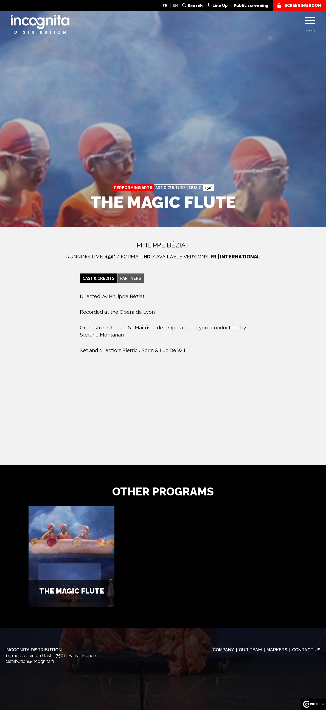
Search (195, 6)
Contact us (306, 649)
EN (175, 5)
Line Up (220, 5)
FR (165, 5)
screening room (303, 5)
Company (223, 649)
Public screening (251, 5)
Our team (250, 649)
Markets (276, 649)
